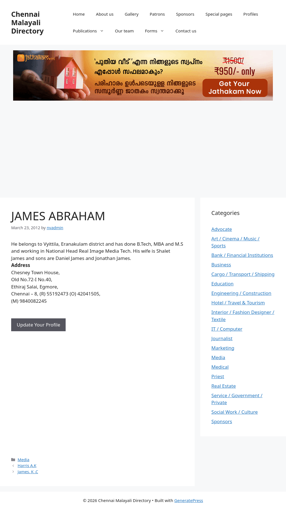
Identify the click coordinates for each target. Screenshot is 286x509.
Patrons (157, 14)
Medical (220, 367)
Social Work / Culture (234, 412)
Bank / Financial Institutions (242, 255)
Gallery (131, 14)
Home (79, 14)
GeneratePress (188, 500)
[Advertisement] (143, 147)
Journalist (222, 338)
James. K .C (28, 471)
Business (221, 264)
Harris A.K (27, 465)
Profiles (250, 14)
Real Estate (223, 386)
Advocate (221, 229)
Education (222, 283)
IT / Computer (226, 329)
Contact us (185, 31)
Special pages (219, 14)
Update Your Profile (38, 324)
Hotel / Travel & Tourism (238, 302)
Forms (157, 30)
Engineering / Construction (241, 293)
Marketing (222, 348)
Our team (124, 31)
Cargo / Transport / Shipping (243, 274)
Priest (217, 376)
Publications (91, 30)
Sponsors (185, 14)
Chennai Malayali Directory (27, 22)
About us (105, 14)
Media (23, 459)
